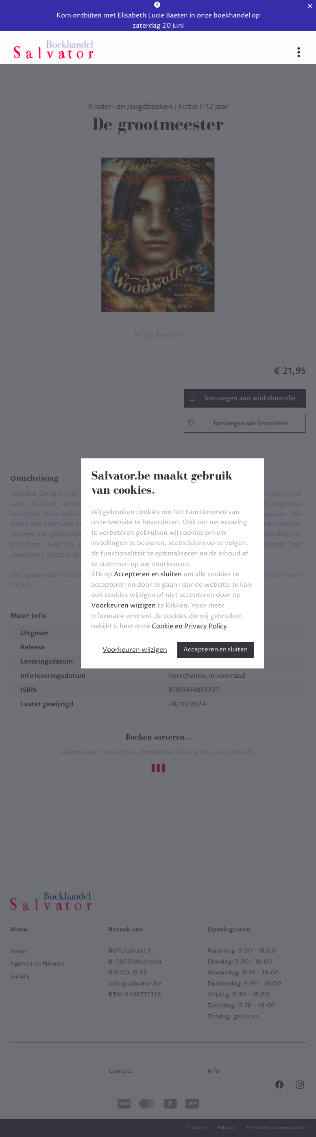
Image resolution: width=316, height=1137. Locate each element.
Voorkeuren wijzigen (134, 649)
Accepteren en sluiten (215, 649)
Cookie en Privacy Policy (189, 626)
